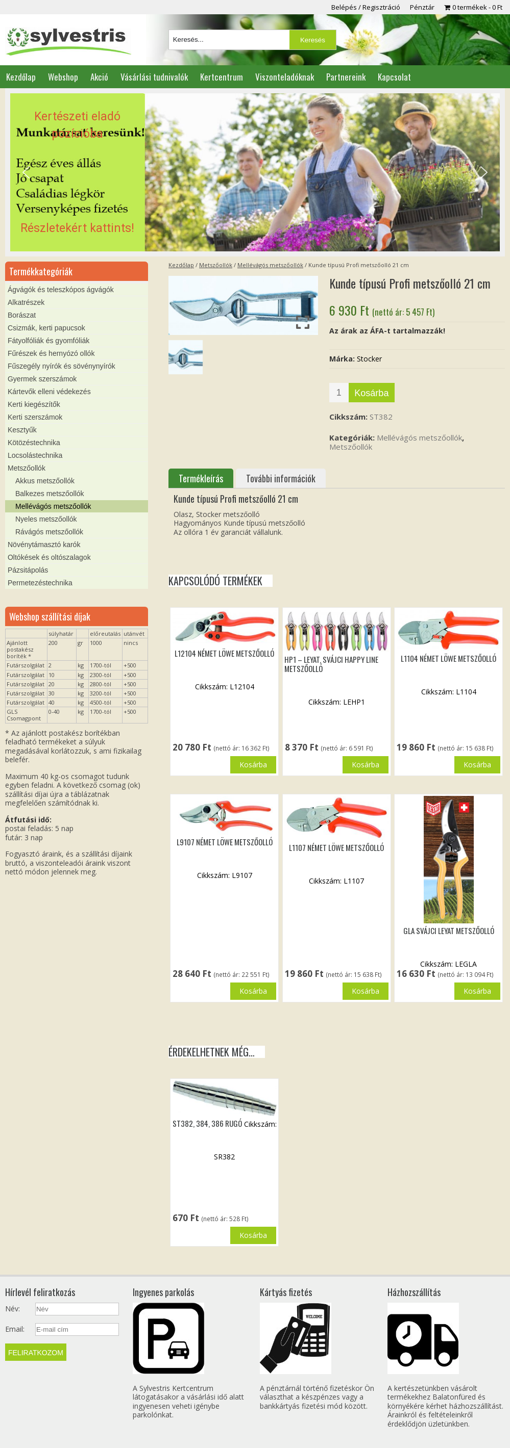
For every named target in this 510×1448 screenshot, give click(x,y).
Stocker (369, 359)
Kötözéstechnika (34, 442)
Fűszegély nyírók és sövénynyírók (61, 366)
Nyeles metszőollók (46, 519)
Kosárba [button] (253, 764)
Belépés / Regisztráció (365, 7)
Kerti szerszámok (35, 417)
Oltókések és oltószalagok (49, 557)
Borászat (22, 315)
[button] (255, 172)
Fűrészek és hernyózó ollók (51, 353)
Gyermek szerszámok (42, 379)
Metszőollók (215, 265)
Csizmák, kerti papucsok (46, 328)
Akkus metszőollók (45, 481)
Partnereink (346, 76)
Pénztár (422, 7)
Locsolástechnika (35, 455)
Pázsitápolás (28, 570)
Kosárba (371, 393)
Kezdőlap (21, 76)
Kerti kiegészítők (34, 404)
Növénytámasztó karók (44, 544)
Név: (12, 1308)
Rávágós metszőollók (49, 532)
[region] (255, 172)
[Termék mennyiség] (339, 392)
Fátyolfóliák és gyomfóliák (48, 341)
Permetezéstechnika (40, 583)
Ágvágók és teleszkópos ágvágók (61, 290)
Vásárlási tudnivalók (154, 76)
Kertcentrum (221, 76)
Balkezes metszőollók (49, 493)
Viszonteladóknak (284, 76)
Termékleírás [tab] (201, 478)
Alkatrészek (26, 302)
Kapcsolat (394, 76)
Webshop (63, 76)
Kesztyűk (22, 430)
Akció (99, 76)
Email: (15, 1329)
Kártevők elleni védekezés (49, 391)
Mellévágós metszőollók (270, 265)
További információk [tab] (280, 478)
